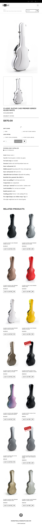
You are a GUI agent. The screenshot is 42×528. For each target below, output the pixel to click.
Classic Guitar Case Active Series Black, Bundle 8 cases (29, 371)
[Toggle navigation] (38, 5)
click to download (8, 150)
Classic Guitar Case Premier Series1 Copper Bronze (10, 286)
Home (4, 9)
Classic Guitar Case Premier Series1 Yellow (29, 329)
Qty (4, 141)
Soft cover (6, 128)
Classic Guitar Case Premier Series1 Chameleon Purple (10, 414)
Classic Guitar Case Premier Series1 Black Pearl (29, 243)
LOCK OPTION (6, 134)
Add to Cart (18, 141)
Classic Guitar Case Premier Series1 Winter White (10, 329)
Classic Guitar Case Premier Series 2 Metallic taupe (10, 371)
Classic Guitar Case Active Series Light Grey (10, 456)
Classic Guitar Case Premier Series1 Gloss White (12, 11)
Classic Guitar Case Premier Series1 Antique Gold (10, 500)
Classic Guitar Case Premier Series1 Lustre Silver (29, 500)
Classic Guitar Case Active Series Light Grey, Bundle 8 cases (29, 456)
